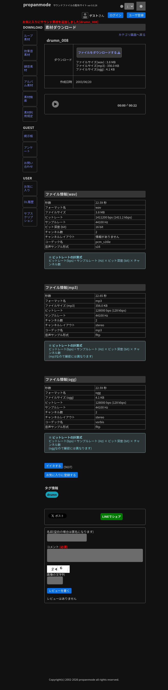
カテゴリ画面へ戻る (132, 34)
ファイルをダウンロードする (99, 52)
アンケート (28, 149)
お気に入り (28, 188)
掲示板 (28, 136)
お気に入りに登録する (61, 475)
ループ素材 (28, 37)
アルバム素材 (28, 83)
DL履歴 (29, 202)
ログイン (115, 15)
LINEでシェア (111, 516)
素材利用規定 (28, 114)
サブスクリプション (28, 217)
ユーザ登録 (136, 15)
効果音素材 (28, 53)
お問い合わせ (28, 165)
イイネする (53, 466)
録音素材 (28, 68)
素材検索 (28, 99)
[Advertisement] (95, 152)
